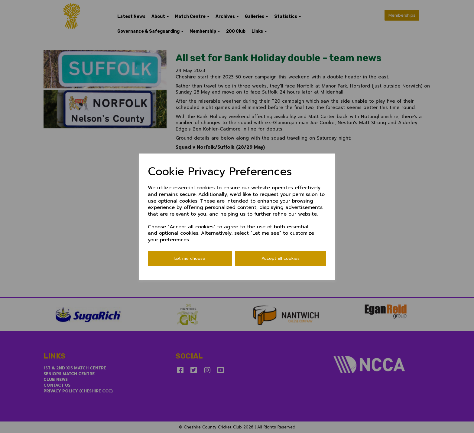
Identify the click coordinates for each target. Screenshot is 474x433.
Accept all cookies (280, 258)
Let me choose (189, 258)
